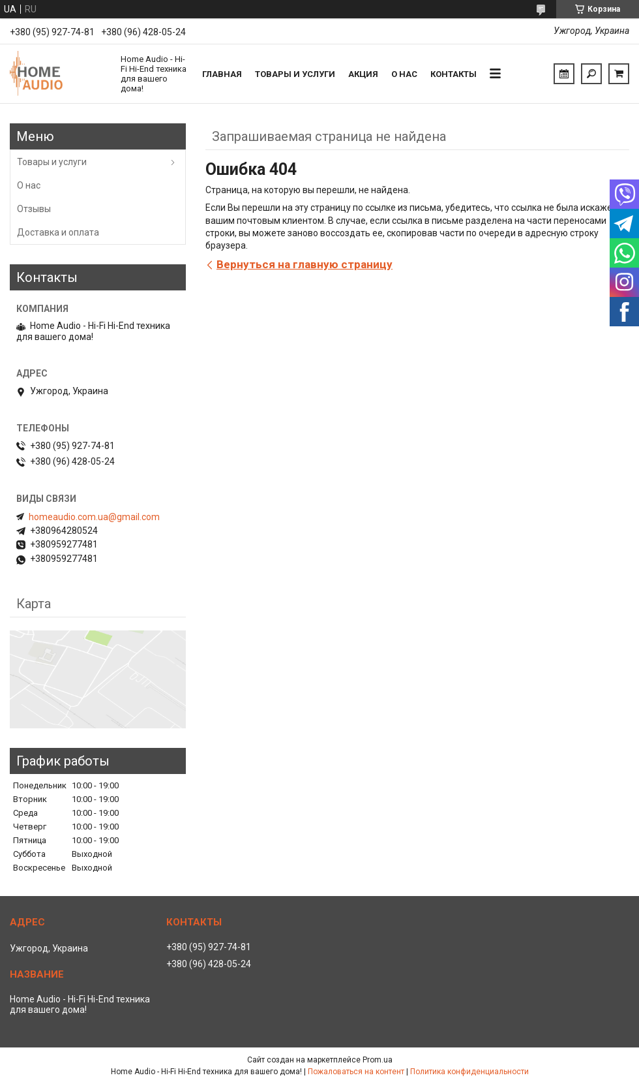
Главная (222, 74)
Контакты (453, 74)
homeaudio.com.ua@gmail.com (94, 517)
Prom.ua (378, 1059)
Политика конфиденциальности (469, 1071)
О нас (404, 74)
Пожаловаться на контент (356, 1071)
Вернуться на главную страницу (304, 264)
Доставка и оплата (58, 232)
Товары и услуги (295, 74)
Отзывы (34, 209)
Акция (363, 74)
